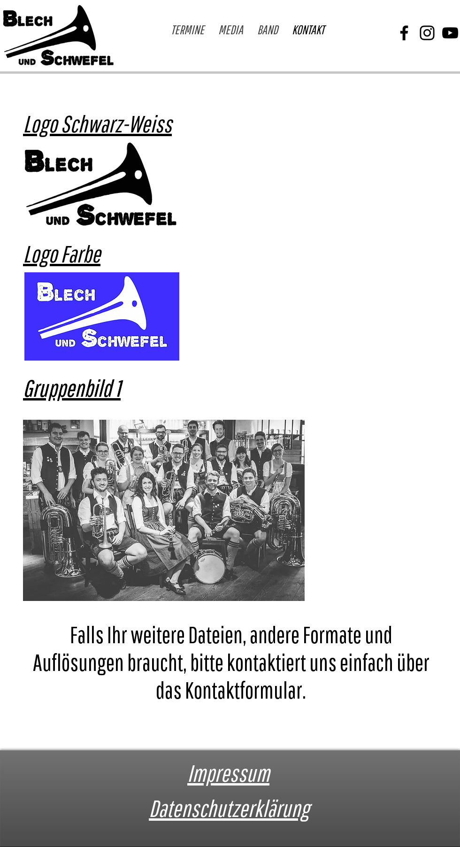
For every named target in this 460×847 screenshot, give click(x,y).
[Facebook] (404, 33)
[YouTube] (450, 33)
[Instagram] (427, 33)
